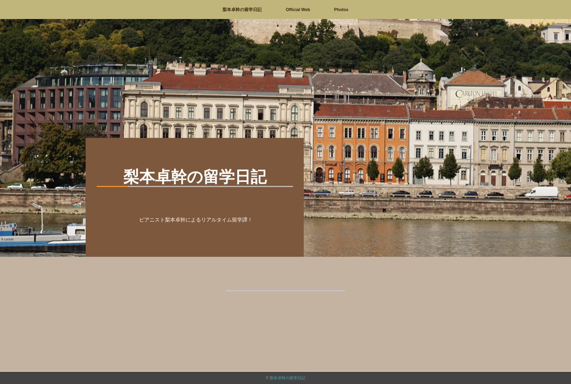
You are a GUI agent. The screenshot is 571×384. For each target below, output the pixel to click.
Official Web (298, 9)
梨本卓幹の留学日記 (242, 9)
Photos (341, 9)
